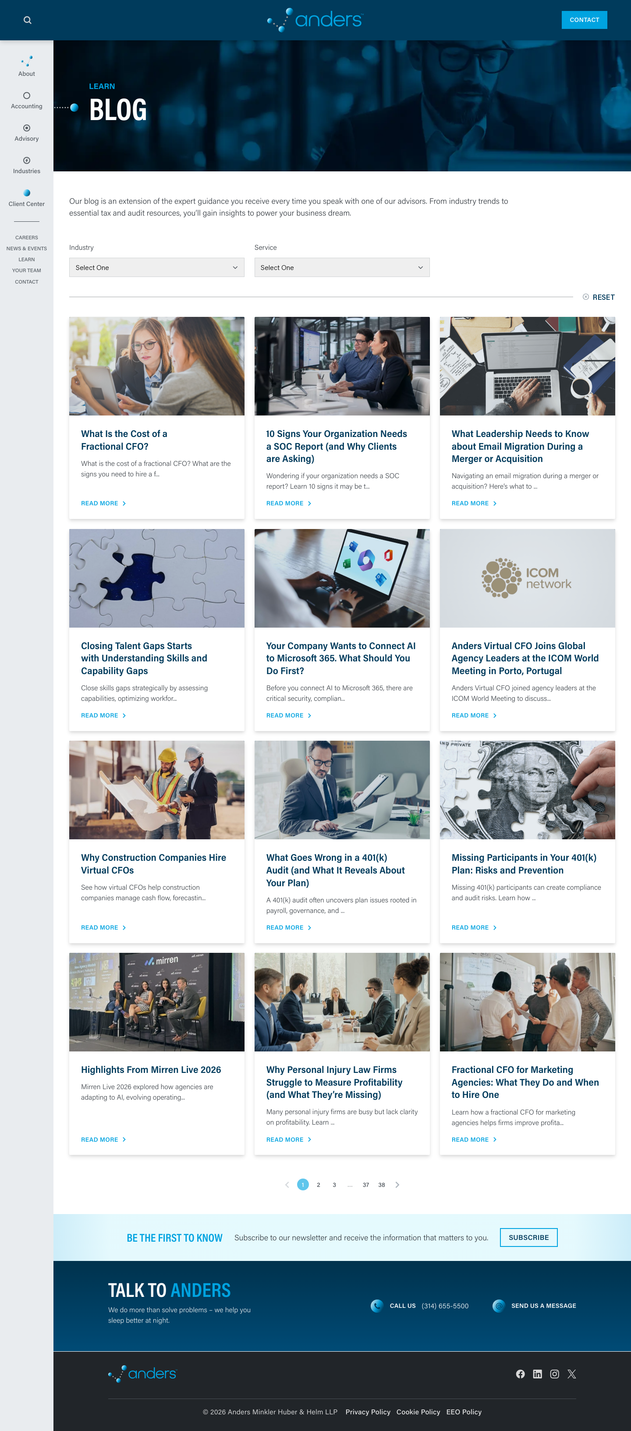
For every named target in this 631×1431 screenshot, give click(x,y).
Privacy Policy (368, 1412)
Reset (599, 297)
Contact (584, 20)
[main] (315, 735)
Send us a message (543, 1306)
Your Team (26, 273)
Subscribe (529, 1237)
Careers (26, 240)
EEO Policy (464, 1412)
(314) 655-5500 (445, 1305)
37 (366, 1185)
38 (381, 1185)
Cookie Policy (418, 1412)
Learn (26, 262)
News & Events (27, 251)
